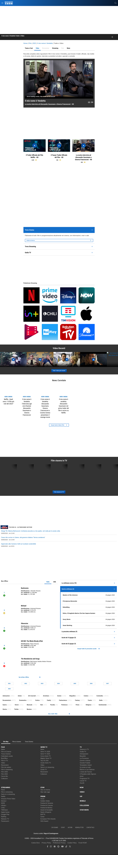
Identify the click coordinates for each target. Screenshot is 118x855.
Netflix (3, 796)
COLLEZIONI (84, 805)
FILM (3, 747)
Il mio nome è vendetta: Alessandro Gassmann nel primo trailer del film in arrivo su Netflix (63, 406)
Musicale (29, 705)
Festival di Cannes (46, 805)
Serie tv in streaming (47, 767)
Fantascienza (63, 700)
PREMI (42, 796)
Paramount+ (5, 821)
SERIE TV (43, 747)
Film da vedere (6, 767)
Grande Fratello (85, 763)
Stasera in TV (84, 749)
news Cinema (8, 396)
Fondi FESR (83, 843)
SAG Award (44, 821)
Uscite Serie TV (45, 763)
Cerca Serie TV (45, 756)
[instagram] (50, 846)
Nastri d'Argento (45, 812)
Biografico (72, 696)
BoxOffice (4, 758)
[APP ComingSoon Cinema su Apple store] (64, 833)
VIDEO (82, 792)
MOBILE (83, 801)
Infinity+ (3, 805)
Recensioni (5, 765)
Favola (90, 700)
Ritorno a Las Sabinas (87, 769)
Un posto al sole (85, 767)
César (42, 816)
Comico (86, 696)
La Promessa (84, 758)
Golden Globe (45, 801)
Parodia (52, 705)
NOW (3, 803)
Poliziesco (64, 705)
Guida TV (43, 769)
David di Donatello (46, 810)
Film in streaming (7, 769)
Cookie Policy (72, 843)
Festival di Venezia (46, 803)
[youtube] (62, 846)
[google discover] (58, 846)
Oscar (42, 798)
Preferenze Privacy (59, 843)
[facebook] (47, 846)
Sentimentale (103, 705)
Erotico (37, 700)
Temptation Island (85, 765)
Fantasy (77, 700)
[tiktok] (66, 846)
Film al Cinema (6, 751)
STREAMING (5, 787)
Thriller (16, 709)
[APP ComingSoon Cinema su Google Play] (77, 833)
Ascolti (82, 783)
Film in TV (4, 760)
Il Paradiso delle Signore (88, 774)
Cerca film (4, 776)
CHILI (3, 807)
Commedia (99, 696)
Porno (77, 705)
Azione (59, 696)
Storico (5, 709)
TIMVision (4, 810)
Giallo (101, 700)
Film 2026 (4, 772)
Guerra (5, 705)
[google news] (54, 846)
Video (3, 763)
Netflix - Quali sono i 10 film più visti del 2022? (8, 401)
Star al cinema (45, 790)
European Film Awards (48, 819)
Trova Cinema (5, 754)
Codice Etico (35, 843)
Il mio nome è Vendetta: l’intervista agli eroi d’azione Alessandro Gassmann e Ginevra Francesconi (27, 407)
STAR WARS (84, 810)
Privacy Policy (46, 843)
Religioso (88, 705)
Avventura (46, 696)
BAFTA (42, 814)
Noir (41, 705)
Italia (47, 582)
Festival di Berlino (46, 807)
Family (49, 700)
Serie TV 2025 (45, 754)
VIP (81, 796)
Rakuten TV (5, 819)
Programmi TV (84, 778)
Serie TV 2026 (45, 751)
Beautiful (83, 756)
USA (54, 582)
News (3, 749)
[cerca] (115, 3)
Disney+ (4, 801)
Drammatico (22, 700)
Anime (20, 696)
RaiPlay (3, 816)
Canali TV (83, 781)
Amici (81, 776)
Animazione (6, 696)
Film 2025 (4, 774)
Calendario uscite (7, 756)
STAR (42, 787)
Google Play (5, 814)
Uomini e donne (85, 760)
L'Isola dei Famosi (86, 772)
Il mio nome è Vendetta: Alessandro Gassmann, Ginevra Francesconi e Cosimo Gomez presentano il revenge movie (45, 408)
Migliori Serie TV (45, 758)
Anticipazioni (84, 754)
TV (81, 747)
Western (29, 709)
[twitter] (70, 846)
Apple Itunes (5, 812)
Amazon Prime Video (8, 798)
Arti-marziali (32, 696)
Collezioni (4, 778)
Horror (17, 705)
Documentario (7, 700)
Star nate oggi (45, 792)
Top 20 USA (44, 760)
